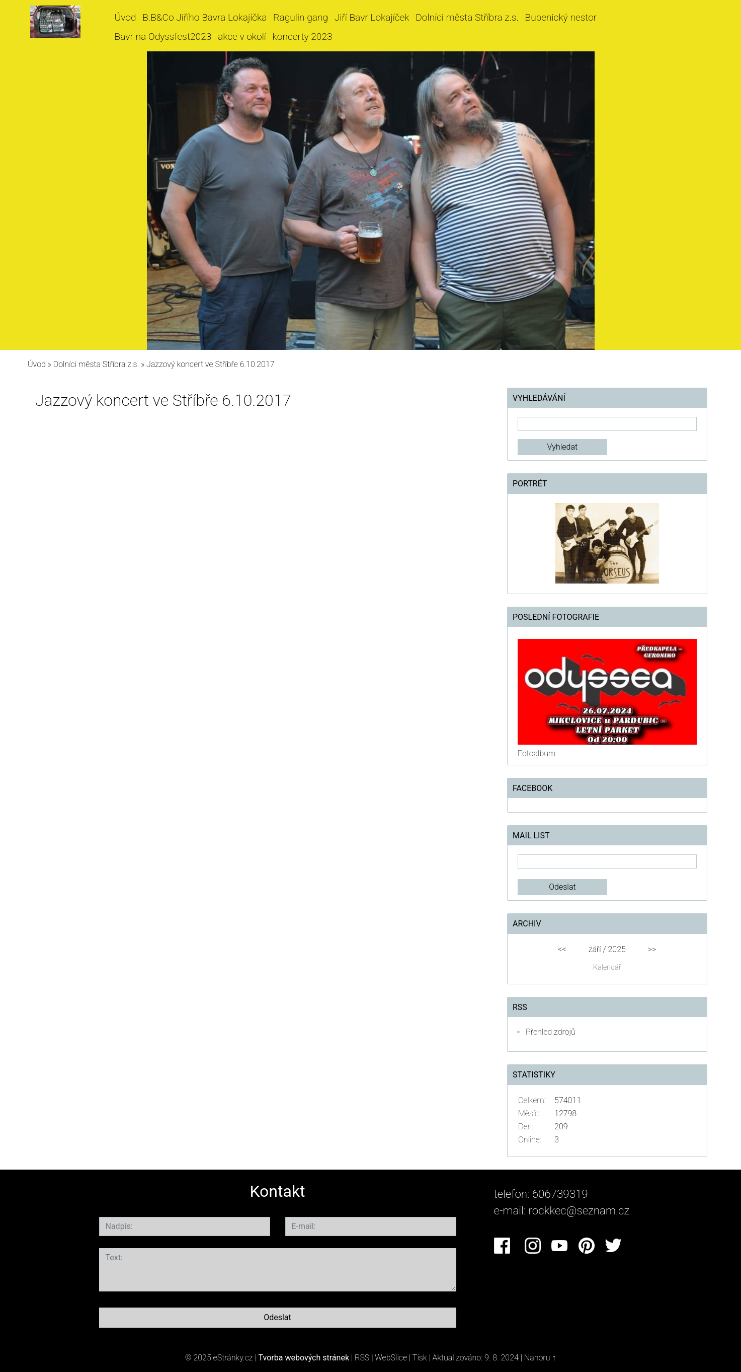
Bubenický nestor (561, 17)
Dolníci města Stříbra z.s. (467, 17)
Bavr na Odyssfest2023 (163, 36)
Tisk (420, 1357)
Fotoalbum (536, 753)
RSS (362, 1357)
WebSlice (391, 1357)
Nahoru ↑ (540, 1357)
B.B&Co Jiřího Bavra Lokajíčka (204, 17)
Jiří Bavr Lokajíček (372, 17)
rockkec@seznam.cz (579, 1210)
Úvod (125, 17)
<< (562, 949)
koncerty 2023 (303, 36)
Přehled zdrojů (550, 1032)
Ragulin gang (300, 17)
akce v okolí (242, 36)
